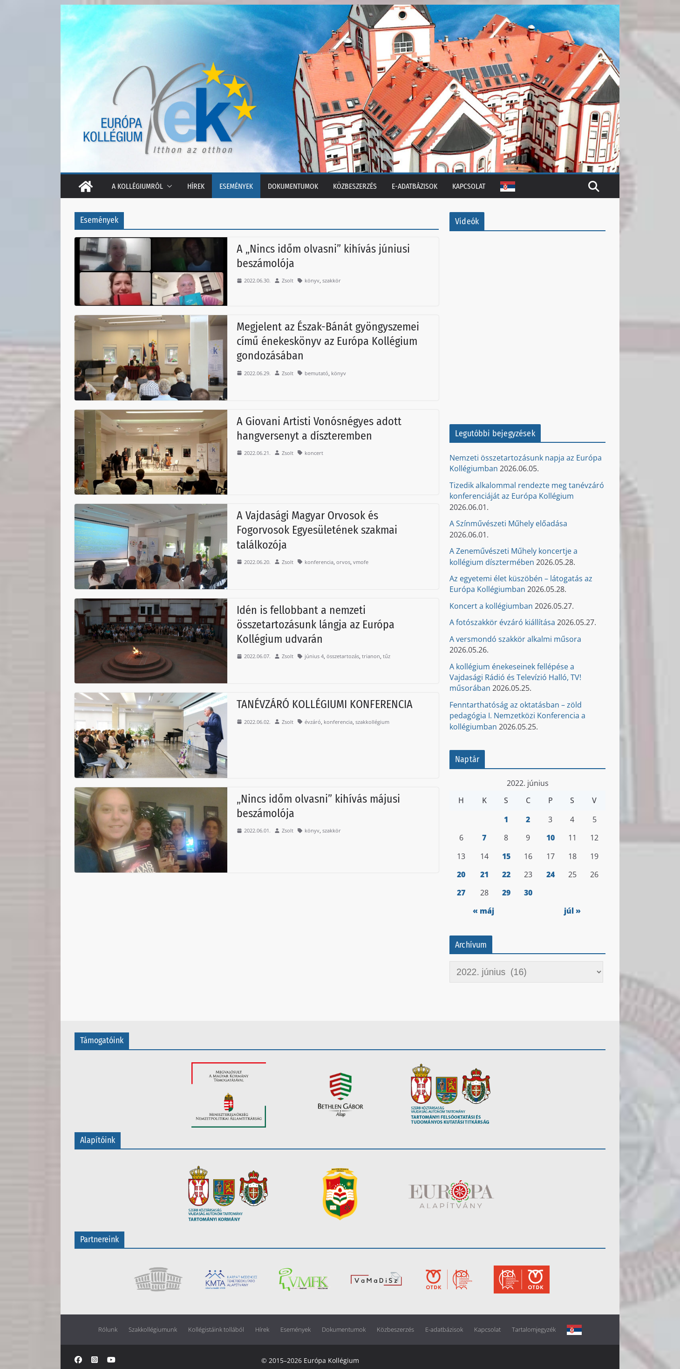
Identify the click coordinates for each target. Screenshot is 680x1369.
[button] (167, 186)
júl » (572, 911)
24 (550, 874)
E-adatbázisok (414, 186)
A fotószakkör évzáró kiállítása (502, 622)
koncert (314, 452)
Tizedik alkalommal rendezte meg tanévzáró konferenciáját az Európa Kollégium (526, 490)
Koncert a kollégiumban (491, 606)
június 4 (314, 656)
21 (484, 874)
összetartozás (342, 656)
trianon (371, 656)
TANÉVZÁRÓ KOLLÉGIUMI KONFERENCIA (325, 704)
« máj (483, 911)
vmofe (360, 561)
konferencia (319, 561)
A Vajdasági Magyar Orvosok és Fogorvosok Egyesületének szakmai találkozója (317, 530)
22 (506, 874)
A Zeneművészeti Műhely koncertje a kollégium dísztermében (513, 556)
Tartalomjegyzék (534, 1330)
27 (461, 892)
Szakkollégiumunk (153, 1330)
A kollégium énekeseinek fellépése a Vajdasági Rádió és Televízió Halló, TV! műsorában (515, 677)
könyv (312, 280)
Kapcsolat (468, 186)
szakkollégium (372, 721)
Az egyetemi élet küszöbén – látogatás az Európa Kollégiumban (520, 583)
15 (506, 856)
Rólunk (107, 1330)
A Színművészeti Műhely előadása (508, 523)
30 (528, 892)
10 (550, 837)
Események (236, 186)
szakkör (331, 280)
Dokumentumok (293, 186)
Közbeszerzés (355, 186)
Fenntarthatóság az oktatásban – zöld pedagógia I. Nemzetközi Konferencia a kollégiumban (517, 716)
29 (506, 892)
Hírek (195, 186)
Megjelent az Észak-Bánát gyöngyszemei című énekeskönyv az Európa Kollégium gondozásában (328, 341)
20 (461, 874)
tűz (386, 656)
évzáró (313, 721)
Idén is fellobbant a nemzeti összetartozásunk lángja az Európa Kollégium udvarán (315, 625)
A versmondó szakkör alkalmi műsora (515, 639)
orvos (343, 561)
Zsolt (287, 280)
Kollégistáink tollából (216, 1330)
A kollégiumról (137, 186)
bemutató (316, 373)
